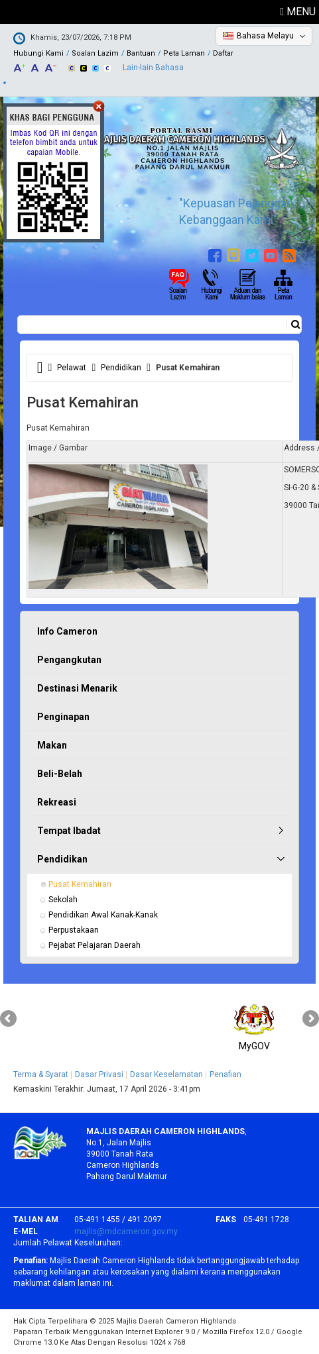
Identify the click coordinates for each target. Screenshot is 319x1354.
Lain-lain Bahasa (153, 67)
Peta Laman (184, 53)
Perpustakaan (73, 930)
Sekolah (63, 899)
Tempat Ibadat (69, 830)
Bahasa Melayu (265, 35)
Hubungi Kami (38, 53)
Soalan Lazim (95, 53)
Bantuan (141, 53)
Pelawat (71, 367)
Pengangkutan (69, 659)
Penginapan (63, 716)
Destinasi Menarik (77, 688)
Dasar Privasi (99, 1074)
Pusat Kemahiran (79, 884)
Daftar (223, 53)
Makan (52, 745)
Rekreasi (56, 802)
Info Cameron (67, 631)
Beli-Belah (59, 773)
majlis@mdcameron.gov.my (126, 1231)
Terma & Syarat (40, 1074)
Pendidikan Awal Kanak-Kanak (103, 914)
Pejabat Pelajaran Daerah (94, 945)
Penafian (225, 1074)
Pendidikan (121, 367)
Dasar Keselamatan (166, 1074)
